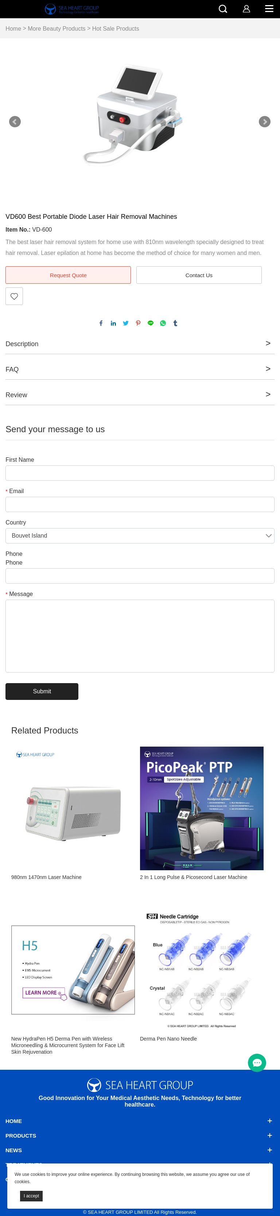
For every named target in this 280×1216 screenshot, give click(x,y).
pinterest (138, 323)
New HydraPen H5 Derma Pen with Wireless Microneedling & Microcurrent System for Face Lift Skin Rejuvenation (67, 1045)
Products (20, 1135)
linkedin (113, 323)
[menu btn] (257, 1063)
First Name (19, 460)
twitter (125, 323)
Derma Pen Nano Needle (168, 1039)
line (150, 323)
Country (15, 522)
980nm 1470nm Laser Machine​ (46, 877)
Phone (13, 554)
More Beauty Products (56, 28)
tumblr (175, 323)
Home (13, 28)
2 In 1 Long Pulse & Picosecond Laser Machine (193, 877)
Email (14, 491)
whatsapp (163, 323)
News (13, 1150)
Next (265, 122)
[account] (246, 8)
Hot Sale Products (115, 28)
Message (19, 594)
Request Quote (68, 275)
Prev (15, 122)
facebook (101, 323)
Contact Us (199, 275)
